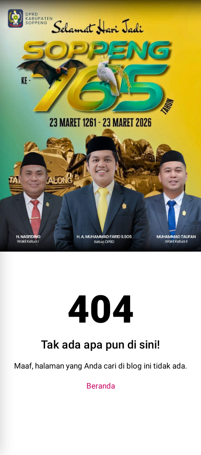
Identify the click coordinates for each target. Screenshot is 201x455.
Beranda (100, 385)
